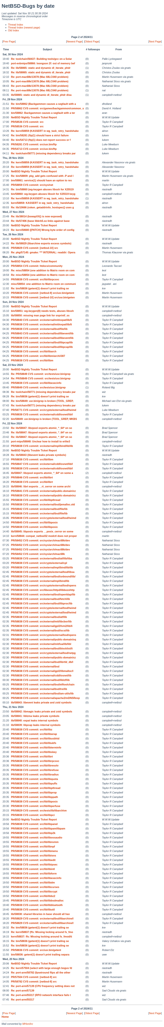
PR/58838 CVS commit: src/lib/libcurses (35, 887)
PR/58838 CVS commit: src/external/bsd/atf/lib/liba (41, 558)
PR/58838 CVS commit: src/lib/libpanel (34, 824)
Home (5, 1016)
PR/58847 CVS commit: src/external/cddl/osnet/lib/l (42, 464)
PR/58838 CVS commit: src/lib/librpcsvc (35, 279)
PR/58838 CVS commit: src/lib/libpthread (35, 500)
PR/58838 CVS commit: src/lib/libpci (33, 815)
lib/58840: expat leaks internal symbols (34, 720)
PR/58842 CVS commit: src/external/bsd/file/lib (39, 509)
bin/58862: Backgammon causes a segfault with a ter (43, 113)
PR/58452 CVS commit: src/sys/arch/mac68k (38, 554)
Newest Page (74, 41)
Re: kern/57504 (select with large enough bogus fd (41, 968)
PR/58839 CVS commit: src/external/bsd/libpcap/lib (42, 342)
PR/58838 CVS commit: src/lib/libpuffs (34, 783)
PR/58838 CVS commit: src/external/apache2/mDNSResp (45, 698)
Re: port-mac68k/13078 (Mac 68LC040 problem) (39, 77)
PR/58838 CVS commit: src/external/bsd (35, 666)
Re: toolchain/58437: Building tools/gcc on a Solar (41, 59)
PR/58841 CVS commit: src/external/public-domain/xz (43, 491)
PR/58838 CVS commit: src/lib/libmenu (34, 851)
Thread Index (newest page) (24, 27)
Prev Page (9, 41)
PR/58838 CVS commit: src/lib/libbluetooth (37, 905)
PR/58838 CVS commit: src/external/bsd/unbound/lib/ (43, 576)
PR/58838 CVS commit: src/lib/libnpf (33, 846)
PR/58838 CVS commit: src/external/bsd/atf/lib (39, 617)
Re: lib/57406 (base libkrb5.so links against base (40, 221)
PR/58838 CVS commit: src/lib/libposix (34, 527)
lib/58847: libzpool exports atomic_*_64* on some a (42, 473)
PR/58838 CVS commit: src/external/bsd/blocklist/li (42, 648)
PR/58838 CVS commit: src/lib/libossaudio (36, 837)
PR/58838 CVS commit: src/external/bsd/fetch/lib (40, 599)
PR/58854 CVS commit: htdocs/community (36, 266)
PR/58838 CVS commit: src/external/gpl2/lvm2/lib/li (41, 626)
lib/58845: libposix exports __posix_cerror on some (42, 531)
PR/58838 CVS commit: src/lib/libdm (33, 882)
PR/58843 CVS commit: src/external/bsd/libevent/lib (42, 333)
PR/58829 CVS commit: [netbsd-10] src (34, 248)
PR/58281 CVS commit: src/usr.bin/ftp (34, 144)
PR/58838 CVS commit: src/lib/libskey (34, 752)
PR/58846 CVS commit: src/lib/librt (32, 477)
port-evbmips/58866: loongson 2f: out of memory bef (43, 63)
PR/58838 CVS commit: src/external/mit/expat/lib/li (41, 324)
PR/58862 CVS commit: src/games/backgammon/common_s (47, 108)
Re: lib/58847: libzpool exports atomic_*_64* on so (41, 428)
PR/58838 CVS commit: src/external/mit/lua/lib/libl (41, 644)
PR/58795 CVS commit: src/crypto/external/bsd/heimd (43, 612)
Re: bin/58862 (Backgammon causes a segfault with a (43, 104)
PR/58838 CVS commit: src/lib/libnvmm (34, 842)
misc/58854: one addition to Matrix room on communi (43, 284)
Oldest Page (92, 41)
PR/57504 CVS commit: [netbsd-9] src (34, 977)
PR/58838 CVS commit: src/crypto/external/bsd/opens (43, 585)
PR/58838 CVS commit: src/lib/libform (34, 873)
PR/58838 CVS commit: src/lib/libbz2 (33, 896)
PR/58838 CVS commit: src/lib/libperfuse (35, 806)
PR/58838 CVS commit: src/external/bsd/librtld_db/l (42, 662)
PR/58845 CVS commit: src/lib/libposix (34, 522)
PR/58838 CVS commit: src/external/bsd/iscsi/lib (40, 630)
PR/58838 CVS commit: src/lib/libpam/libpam (38, 828)
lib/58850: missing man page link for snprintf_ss (40, 315)
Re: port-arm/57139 (22, 990)
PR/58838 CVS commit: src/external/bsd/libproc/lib (41, 603)
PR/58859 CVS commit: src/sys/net (32, 185)
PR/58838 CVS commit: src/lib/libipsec (34, 864)
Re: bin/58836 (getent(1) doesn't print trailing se (40, 288)
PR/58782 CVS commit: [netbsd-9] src (34, 981)
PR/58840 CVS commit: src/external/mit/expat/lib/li (41, 320)
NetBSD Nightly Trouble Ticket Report (34, 117)
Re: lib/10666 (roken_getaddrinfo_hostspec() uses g (42, 207)
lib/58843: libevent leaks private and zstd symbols (41, 702)
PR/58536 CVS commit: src (27, 122)
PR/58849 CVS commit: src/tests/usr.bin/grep (38, 387)
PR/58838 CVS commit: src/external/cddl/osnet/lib (41, 675)
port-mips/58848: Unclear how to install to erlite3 (40, 441)
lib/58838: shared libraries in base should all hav (40, 914)
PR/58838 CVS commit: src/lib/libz (31, 729)
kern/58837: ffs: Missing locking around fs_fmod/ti (41, 936)
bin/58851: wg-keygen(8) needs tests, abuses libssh (42, 311)
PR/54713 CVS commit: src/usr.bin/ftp (34, 149)
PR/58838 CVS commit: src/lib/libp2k (33, 833)
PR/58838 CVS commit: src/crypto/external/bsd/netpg (43, 653)
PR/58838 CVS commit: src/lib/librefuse (35, 770)
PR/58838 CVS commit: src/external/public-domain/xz (43, 495)
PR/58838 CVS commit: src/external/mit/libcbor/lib (41, 621)
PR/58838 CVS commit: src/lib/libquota (34, 779)
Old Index (13, 30)
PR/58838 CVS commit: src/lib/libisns (33, 855)
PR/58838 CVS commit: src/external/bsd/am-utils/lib (42, 693)
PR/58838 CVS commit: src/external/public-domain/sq (43, 639)
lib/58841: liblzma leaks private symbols (35, 716)
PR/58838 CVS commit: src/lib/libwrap (34, 734)
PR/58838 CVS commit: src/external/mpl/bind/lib (40, 581)
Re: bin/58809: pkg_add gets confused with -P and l (42, 176)
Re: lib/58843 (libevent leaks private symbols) (38, 455)
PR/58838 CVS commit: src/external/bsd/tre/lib (39, 689)
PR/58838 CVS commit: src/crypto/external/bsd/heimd (43, 518)
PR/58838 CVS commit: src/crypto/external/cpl (39, 563)
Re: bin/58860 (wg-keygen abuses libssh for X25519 (42, 189)
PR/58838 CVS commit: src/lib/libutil (33, 909)
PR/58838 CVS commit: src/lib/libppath (34, 797)
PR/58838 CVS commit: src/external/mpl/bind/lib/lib (42, 446)
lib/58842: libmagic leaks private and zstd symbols (41, 711)
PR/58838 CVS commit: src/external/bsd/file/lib (39, 329)
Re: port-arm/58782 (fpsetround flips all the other (40, 972)
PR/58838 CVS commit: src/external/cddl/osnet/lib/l (42, 414)
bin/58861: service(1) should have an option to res (41, 180)
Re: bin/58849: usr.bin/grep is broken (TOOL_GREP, (42, 401)
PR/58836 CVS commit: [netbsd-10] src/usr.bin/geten (43, 297)
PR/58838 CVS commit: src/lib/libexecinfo (36, 383)
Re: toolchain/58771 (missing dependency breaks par (43, 153)
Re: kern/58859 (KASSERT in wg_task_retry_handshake (44, 131)
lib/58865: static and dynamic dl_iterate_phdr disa (41, 95)
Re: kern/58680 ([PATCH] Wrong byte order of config (42, 230)
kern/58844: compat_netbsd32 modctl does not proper (44, 536)
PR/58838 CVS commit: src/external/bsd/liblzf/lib (40, 680)
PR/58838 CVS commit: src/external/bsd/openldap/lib (43, 594)
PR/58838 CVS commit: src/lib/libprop (34, 792)
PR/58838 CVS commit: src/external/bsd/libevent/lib (42, 338)
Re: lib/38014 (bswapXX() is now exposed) (36, 216)
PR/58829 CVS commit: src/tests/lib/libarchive (39, 810)
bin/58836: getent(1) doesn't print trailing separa (40, 954)
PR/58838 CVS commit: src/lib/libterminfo (36, 747)
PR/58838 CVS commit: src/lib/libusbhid (35, 738)
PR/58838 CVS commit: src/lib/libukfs (33, 743)
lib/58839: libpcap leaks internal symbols (35, 725)
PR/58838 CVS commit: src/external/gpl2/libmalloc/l (42, 671)
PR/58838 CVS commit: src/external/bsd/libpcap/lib (42, 347)
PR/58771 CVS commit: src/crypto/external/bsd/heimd (43, 410)
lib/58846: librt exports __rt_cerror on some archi (40, 486)
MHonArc (27, 1023)
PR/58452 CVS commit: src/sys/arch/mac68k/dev (40, 540)
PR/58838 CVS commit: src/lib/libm (32, 360)
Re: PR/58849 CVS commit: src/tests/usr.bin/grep (40, 374)
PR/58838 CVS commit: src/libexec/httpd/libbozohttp (42, 590)
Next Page (155, 41)
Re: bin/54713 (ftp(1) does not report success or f (41, 140)
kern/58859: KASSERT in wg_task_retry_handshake (42, 203)
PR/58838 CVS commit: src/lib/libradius (35, 774)
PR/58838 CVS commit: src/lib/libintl (33, 869)
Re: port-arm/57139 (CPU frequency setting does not (42, 986)
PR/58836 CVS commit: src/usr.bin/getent (36, 950)
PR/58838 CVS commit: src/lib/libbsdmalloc (37, 900)
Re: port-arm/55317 (22, 999)
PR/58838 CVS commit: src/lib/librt (32, 482)
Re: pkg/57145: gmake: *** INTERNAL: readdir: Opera (43, 252)
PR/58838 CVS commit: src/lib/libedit (33, 860)
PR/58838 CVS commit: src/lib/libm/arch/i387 (38, 356)
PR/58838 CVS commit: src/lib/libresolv (34, 765)
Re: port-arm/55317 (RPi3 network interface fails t (41, 995)
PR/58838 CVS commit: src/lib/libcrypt (34, 891)
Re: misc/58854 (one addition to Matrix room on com (42, 270)
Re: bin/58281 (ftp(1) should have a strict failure (40, 135)
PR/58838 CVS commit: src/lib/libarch (33, 351)
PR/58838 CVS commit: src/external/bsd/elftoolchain (42, 684)
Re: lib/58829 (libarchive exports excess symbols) (41, 243)
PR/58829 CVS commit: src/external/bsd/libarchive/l (42, 918)
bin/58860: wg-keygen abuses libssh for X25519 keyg (43, 194)
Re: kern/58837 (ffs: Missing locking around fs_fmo (42, 932)
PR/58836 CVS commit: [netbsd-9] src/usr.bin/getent (42, 293)
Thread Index (15, 24)
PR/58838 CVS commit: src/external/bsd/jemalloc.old (43, 504)
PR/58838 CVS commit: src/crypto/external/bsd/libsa (42, 572)
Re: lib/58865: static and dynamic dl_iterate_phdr (40, 68)
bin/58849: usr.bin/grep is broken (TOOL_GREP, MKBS (44, 419)
